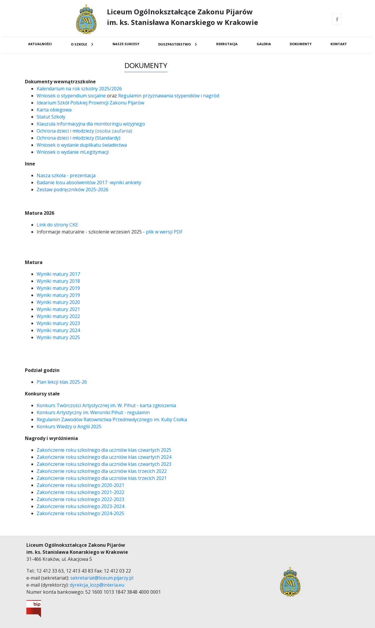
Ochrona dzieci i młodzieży (65, 131)
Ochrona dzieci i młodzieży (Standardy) (78, 138)
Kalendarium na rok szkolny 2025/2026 (79, 88)
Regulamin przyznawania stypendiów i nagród (168, 95)
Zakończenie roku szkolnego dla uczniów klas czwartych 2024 (104, 457)
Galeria (264, 44)
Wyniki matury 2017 (58, 274)
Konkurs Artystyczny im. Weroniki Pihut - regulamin (93, 412)
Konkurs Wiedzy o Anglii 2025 (69, 426)
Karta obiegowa (55, 109)
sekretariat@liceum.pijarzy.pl (101, 578)
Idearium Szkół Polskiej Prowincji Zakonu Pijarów (90, 102)
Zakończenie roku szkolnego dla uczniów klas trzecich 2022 (102, 471)
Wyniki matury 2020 (58, 302)
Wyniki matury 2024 (58, 330)
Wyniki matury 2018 (59, 281)
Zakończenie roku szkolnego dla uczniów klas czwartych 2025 (104, 450)
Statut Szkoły (51, 117)
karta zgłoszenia (158, 405)
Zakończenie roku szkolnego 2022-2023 (80, 499)
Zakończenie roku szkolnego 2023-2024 (80, 506)
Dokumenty (300, 44)
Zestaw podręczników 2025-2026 (72, 189)
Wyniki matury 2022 (58, 316)
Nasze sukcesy (125, 44)
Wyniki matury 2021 (58, 309)
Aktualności (40, 44)
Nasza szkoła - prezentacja (66, 175)
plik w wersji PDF (164, 231)
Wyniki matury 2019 (58, 288)
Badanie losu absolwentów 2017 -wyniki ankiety (89, 182)
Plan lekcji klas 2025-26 (62, 382)
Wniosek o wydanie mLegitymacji (73, 152)
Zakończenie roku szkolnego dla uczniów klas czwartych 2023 (104, 464)
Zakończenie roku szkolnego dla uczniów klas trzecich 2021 (102, 478)
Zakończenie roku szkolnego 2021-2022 (80, 492)
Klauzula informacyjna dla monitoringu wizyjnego (91, 124)
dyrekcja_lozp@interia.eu (97, 585)
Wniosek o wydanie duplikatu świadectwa (82, 145)
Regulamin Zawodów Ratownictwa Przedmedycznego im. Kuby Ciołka (112, 419)
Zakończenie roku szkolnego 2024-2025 (80, 513)
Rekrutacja (227, 44)
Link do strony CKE (57, 224)
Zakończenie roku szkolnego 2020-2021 (80, 485)
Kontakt (338, 44)
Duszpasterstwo (174, 44)
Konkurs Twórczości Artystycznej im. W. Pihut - (88, 405)
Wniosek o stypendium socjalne (71, 95)
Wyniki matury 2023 (58, 323)
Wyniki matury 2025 (58, 337)
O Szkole (79, 44)
